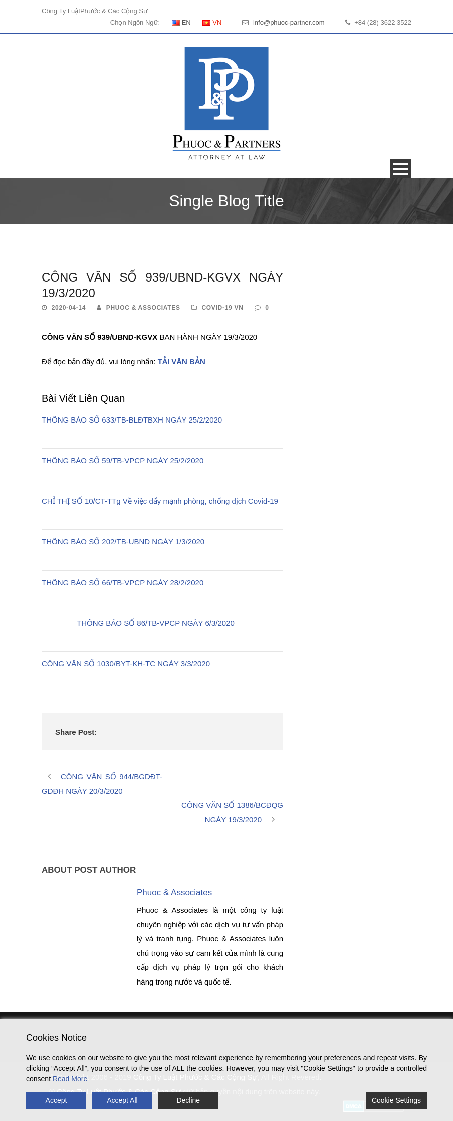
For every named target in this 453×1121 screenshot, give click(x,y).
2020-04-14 (69, 307)
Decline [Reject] (188, 1100)
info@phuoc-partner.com (289, 22)
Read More (70, 1079)
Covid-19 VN (222, 307)
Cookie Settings (396, 1100)
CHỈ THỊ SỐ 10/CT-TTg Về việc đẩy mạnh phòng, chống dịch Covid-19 (160, 501)
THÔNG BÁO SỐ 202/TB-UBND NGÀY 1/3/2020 (123, 541)
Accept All (122, 1100)
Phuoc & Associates (143, 307)
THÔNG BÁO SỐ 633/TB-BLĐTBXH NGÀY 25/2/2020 (132, 419)
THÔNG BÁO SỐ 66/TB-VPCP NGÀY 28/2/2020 (122, 582)
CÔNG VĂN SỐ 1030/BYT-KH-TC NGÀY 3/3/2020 (126, 663)
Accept (56, 1100)
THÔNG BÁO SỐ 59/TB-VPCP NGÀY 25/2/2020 (122, 460)
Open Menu (400, 168)
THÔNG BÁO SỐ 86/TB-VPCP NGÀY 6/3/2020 (156, 623)
